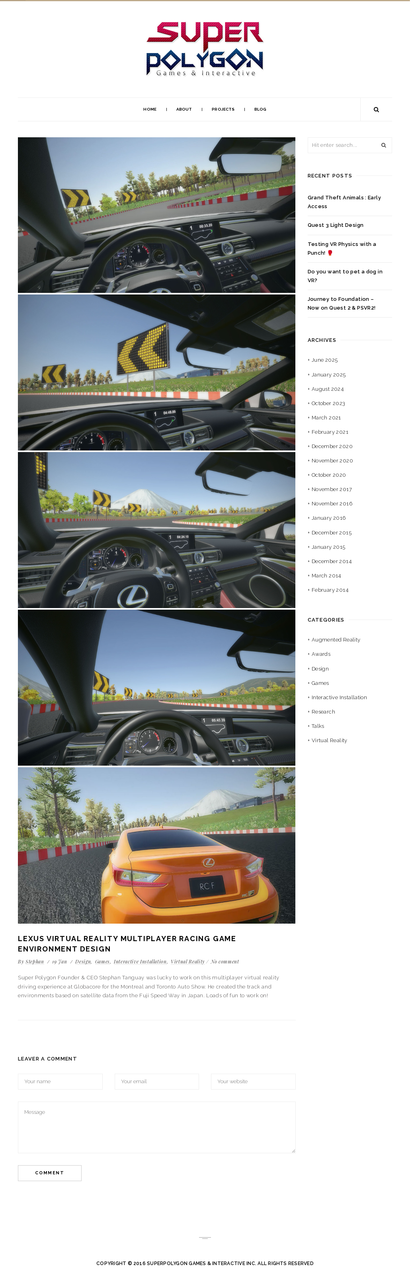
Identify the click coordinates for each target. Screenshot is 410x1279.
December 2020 (332, 446)
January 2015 (329, 547)
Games (102, 961)
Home (149, 109)
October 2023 (329, 403)
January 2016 (329, 518)
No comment (225, 961)
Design (83, 961)
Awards (321, 654)
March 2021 (326, 418)
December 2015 (331, 533)
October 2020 (329, 475)
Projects (223, 109)
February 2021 (330, 432)
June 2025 (325, 360)
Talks (318, 726)
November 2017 (332, 489)
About (184, 109)
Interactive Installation (140, 961)
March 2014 (326, 576)
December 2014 (331, 561)
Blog (260, 109)
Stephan (34, 961)
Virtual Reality (188, 961)
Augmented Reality (336, 640)
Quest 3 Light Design (336, 225)
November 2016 (332, 504)
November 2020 (332, 461)
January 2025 (329, 375)
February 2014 (330, 590)
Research (323, 712)
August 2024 (328, 389)
